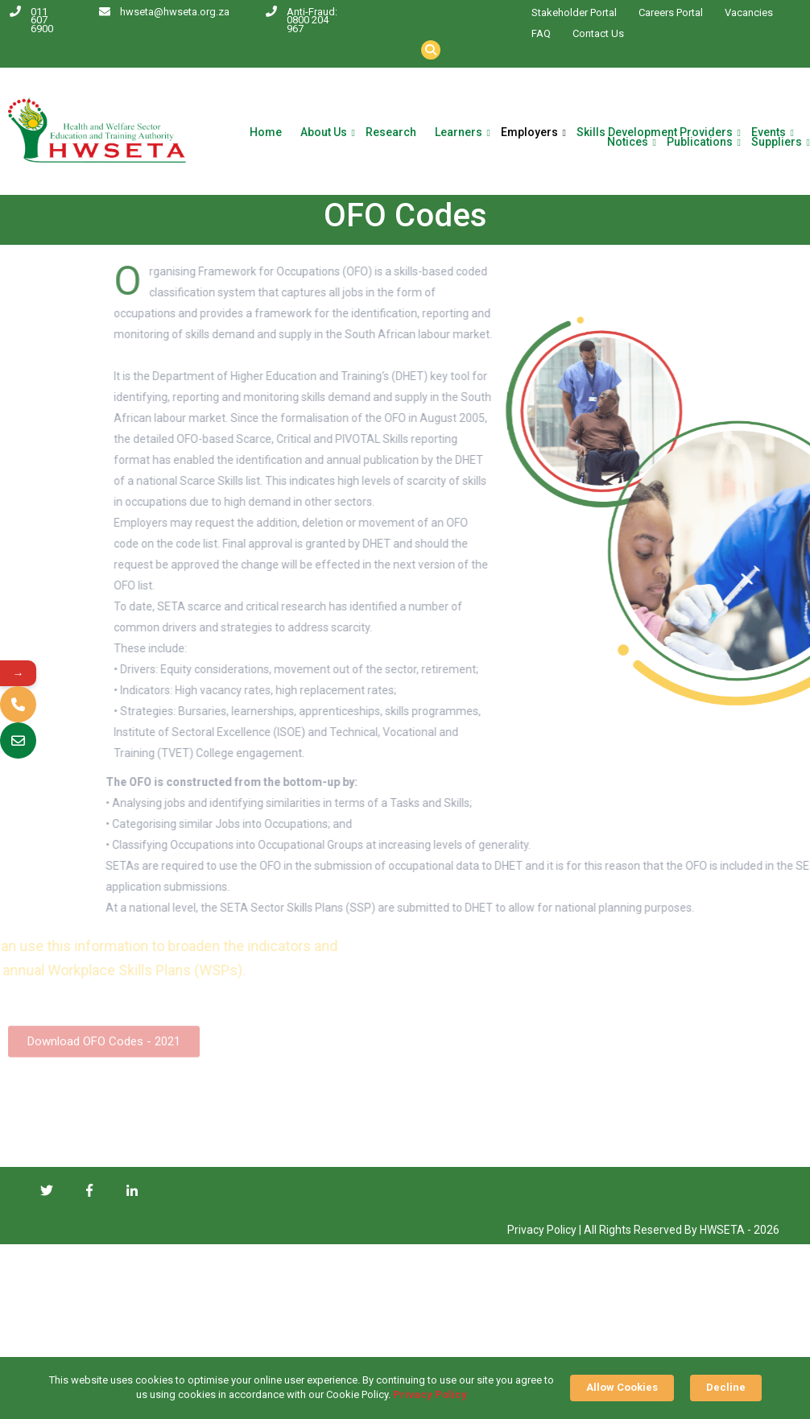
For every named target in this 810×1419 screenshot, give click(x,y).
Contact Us (598, 33)
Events (768, 133)
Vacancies (749, 12)
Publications (700, 142)
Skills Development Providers (655, 133)
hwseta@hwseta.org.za (174, 12)
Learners (458, 133)
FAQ (541, 33)
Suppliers (776, 142)
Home (266, 133)
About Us (323, 133)
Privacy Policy (430, 1394)
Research (391, 133)
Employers (529, 133)
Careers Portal (670, 12)
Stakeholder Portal (574, 12)
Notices (627, 142)
